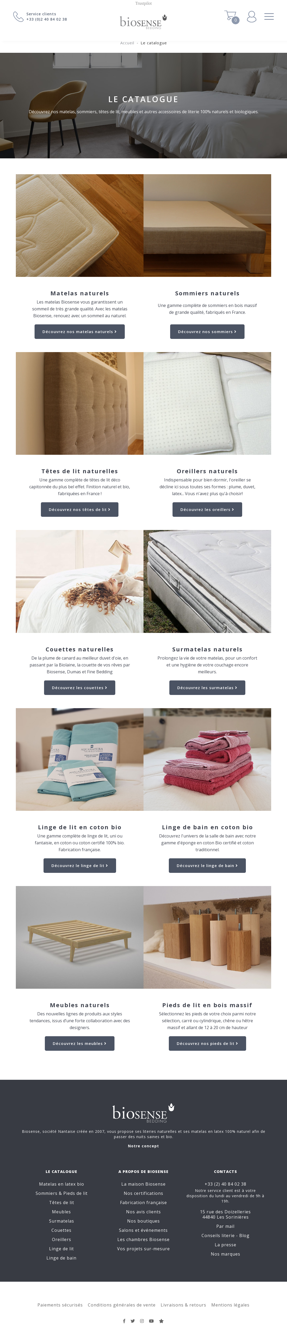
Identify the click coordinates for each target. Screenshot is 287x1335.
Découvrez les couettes (79, 687)
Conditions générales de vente (122, 1305)
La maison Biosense (143, 1184)
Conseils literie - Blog (226, 1235)
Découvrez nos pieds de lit (207, 1043)
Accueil (127, 42)
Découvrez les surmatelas (207, 687)
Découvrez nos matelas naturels (79, 331)
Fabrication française (143, 1202)
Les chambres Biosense (143, 1239)
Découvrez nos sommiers (207, 331)
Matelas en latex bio (61, 1184)
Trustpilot (143, 3)
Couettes (61, 1230)
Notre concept (143, 1145)
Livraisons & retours (183, 1305)
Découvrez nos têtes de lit (80, 509)
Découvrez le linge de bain (207, 865)
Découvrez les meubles (80, 1043)
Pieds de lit (75, 1193)
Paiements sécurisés (60, 1305)
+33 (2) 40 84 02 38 (225, 1184)
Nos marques (225, 1254)
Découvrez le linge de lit (79, 865)
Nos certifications (143, 1193)
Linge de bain (61, 1258)
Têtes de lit (61, 1202)
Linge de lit (61, 1249)
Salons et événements (143, 1230)
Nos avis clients (143, 1212)
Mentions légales (230, 1305)
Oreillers (61, 1239)
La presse (225, 1245)
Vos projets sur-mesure (143, 1249)
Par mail (225, 1226)
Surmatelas (61, 1221)
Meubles (61, 1212)
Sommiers (47, 1193)
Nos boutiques (143, 1221)
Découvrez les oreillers (207, 509)
